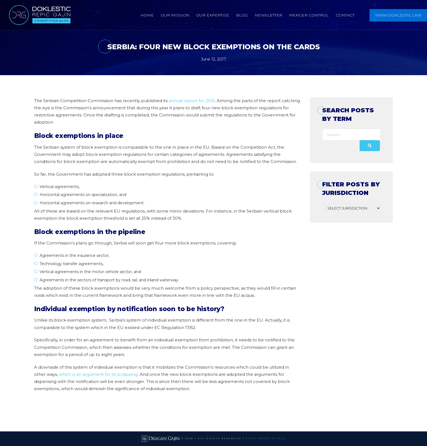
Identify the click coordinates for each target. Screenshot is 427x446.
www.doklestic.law (398, 15)
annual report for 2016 (192, 100)
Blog (242, 15)
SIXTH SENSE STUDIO (266, 438)
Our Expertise (212, 15)
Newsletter (268, 15)
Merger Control (309, 15)
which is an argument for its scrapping (98, 374)
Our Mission (175, 15)
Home (147, 15)
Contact (345, 15)
